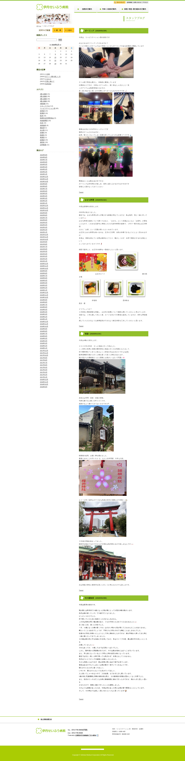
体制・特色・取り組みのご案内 (134, 5)
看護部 (42, 137)
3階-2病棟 (43, 101)
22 (55, 60)
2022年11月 (44, 208)
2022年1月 (43, 232)
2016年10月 (44, 384)
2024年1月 (43, 174)
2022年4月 (43, 225)
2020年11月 (44, 266)
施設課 (42, 128)
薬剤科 (42, 142)
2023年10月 (44, 181)
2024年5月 (43, 164)
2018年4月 (43, 341)
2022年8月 (43, 215)
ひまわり (48, 79)
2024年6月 (43, 162)
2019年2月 (43, 317)
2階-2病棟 (43, 96)
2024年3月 (43, 169)
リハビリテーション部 (47, 108)
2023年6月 (43, 191)
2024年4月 (43, 167)
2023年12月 (44, 177)
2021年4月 (43, 254)
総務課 (42, 140)
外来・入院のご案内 (108, 5)
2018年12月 (44, 321)
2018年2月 (43, 346)
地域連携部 (44, 120)
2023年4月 (43, 196)
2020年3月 (43, 285)
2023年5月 (43, 193)
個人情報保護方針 (46, 719)
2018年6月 (43, 336)
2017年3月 (43, 372)
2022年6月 (43, 220)
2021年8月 (43, 244)
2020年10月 (44, 268)
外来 (41, 123)
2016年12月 (44, 379)
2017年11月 (44, 353)
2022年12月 (44, 205)
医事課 (42, 113)
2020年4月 (43, 283)
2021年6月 (43, 249)
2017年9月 (43, 358)
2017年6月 (43, 365)
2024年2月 (43, 172)
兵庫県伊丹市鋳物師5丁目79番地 (85, 735)
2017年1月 (43, 377)
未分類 (42, 130)
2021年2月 (43, 259)
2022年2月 (43, 230)
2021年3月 (43, 256)
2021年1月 (43, 261)
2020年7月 (43, 276)
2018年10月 (44, 326)
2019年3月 (43, 314)
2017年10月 (44, 355)
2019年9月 (43, 300)
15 (55, 57)
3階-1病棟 (43, 99)
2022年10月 (44, 210)
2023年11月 (44, 179)
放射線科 (43, 125)
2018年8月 (43, 331)
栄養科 (42, 132)
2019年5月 (43, 309)
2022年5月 (43, 222)
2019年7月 (43, 305)
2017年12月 (44, 350)
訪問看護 (43, 145)
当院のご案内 (85, 5)
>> (60, 45)
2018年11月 (44, 324)
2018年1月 (43, 348)
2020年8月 (43, 273)
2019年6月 (43, 307)
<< (50, 45)
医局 (41, 116)
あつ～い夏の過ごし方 (53, 76)
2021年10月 (44, 239)
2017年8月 (43, 360)
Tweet (81, 192)
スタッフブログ (45, 106)
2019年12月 (44, 292)
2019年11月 (44, 295)
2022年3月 (43, 227)
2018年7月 (43, 333)
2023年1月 (43, 203)
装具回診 (48, 84)
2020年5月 (43, 280)
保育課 (42, 111)
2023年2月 (43, 201)
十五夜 (47, 74)
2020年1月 (55, 45)
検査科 (42, 135)
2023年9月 (43, 184)
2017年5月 (43, 367)
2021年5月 (43, 251)
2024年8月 (43, 157)
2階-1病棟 (43, 94)
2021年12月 (44, 234)
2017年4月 (43, 370)
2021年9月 (43, 242)
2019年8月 (43, 302)
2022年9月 (43, 213)
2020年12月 (44, 263)
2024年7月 (43, 160)
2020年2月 (43, 288)
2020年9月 (43, 271)
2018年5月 (43, 338)
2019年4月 (43, 312)
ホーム (38, 26)
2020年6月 (43, 278)
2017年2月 (43, 375)
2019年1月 (43, 319)
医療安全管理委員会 (47, 118)
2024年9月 (43, 155)
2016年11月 (44, 382)
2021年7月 (43, 246)
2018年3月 (43, 343)
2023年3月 (43, 198)
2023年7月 (43, 189)
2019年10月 (44, 297)
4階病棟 (42, 104)
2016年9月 (43, 387)
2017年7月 (43, 363)
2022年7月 (43, 218)
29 (55, 64)
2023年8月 (43, 186)
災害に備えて (49, 81)
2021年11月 (44, 237)
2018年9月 (43, 329)
